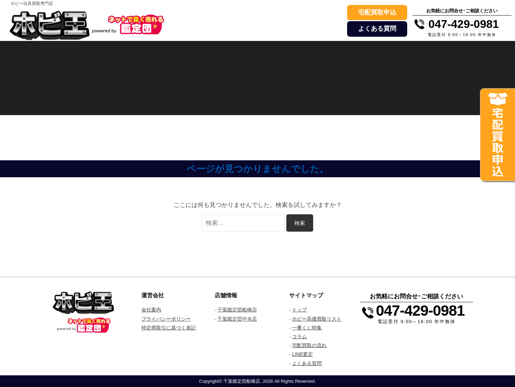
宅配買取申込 (377, 12)
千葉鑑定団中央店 (237, 319)
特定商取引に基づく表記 (168, 328)
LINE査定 (302, 354)
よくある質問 (377, 28)
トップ (299, 309)
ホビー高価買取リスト (316, 319)
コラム (299, 336)
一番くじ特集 (307, 328)
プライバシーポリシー (166, 319)
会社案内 (151, 309)
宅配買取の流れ (309, 345)
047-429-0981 (420, 310)
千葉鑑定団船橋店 (237, 309)
